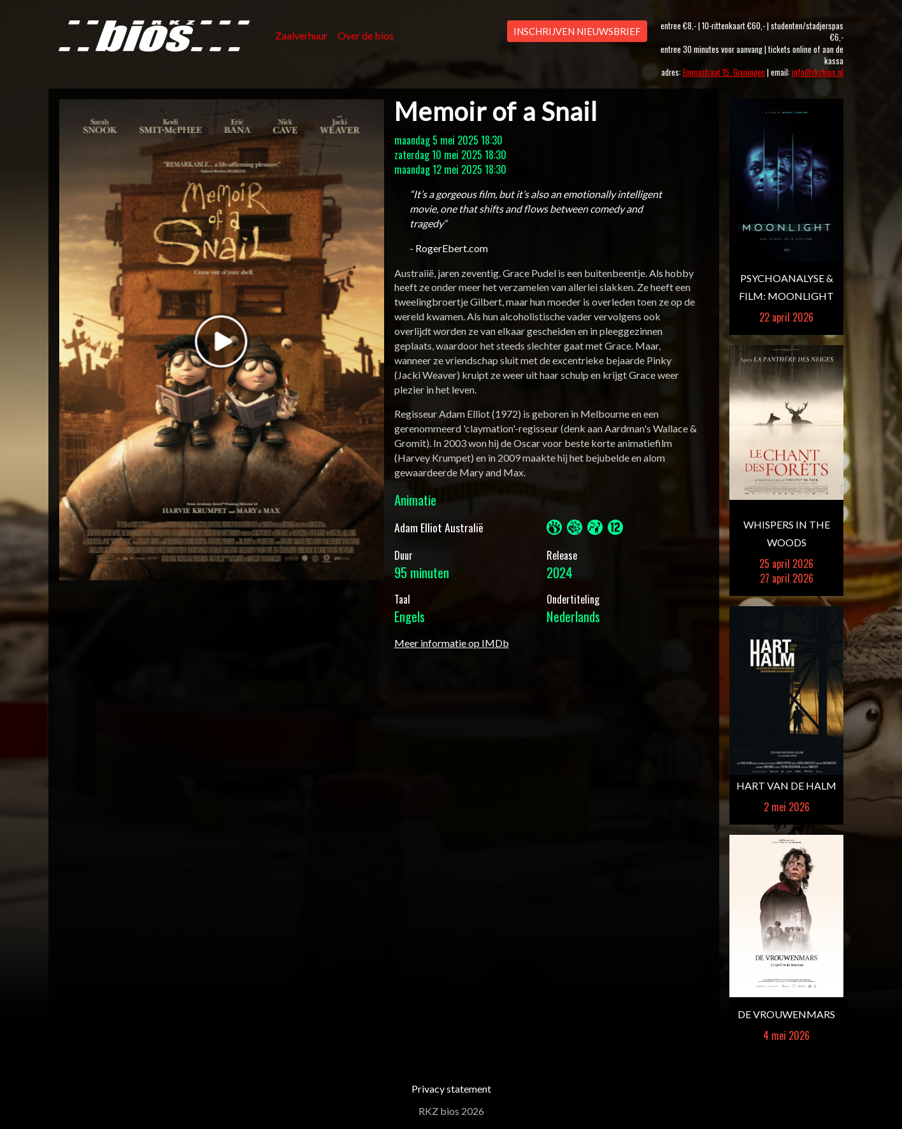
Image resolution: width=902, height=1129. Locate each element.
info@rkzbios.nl (817, 72)
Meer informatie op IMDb (451, 643)
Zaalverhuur (301, 35)
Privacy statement (451, 1089)
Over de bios (366, 35)
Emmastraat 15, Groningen (724, 72)
